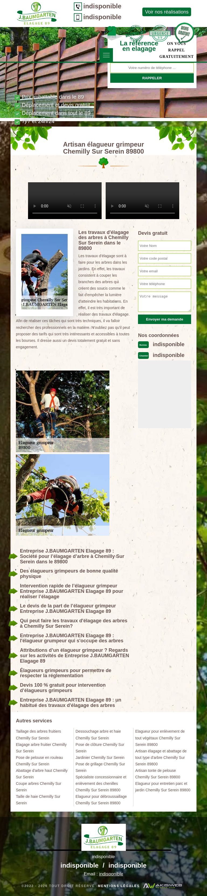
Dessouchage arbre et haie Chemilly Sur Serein (98, 734)
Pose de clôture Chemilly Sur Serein (99, 747)
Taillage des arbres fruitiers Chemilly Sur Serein (38, 734)
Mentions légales (119, 886)
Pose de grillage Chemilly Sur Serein (100, 767)
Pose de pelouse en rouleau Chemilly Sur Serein (39, 760)
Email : (103, 874)
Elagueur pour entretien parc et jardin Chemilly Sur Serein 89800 (163, 786)
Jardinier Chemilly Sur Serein (99, 757)
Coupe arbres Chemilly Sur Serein (38, 786)
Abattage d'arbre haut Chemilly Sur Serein (42, 773)
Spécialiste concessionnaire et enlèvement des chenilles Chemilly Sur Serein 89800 (100, 783)
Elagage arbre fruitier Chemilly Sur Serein (41, 747)
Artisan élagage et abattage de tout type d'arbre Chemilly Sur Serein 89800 (161, 757)
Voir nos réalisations (166, 12)
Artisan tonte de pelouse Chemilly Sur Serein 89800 (157, 773)
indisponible (102, 6)
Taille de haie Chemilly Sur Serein (38, 799)
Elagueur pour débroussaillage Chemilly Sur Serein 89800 (101, 799)
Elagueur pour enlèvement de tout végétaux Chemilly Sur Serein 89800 (160, 737)
